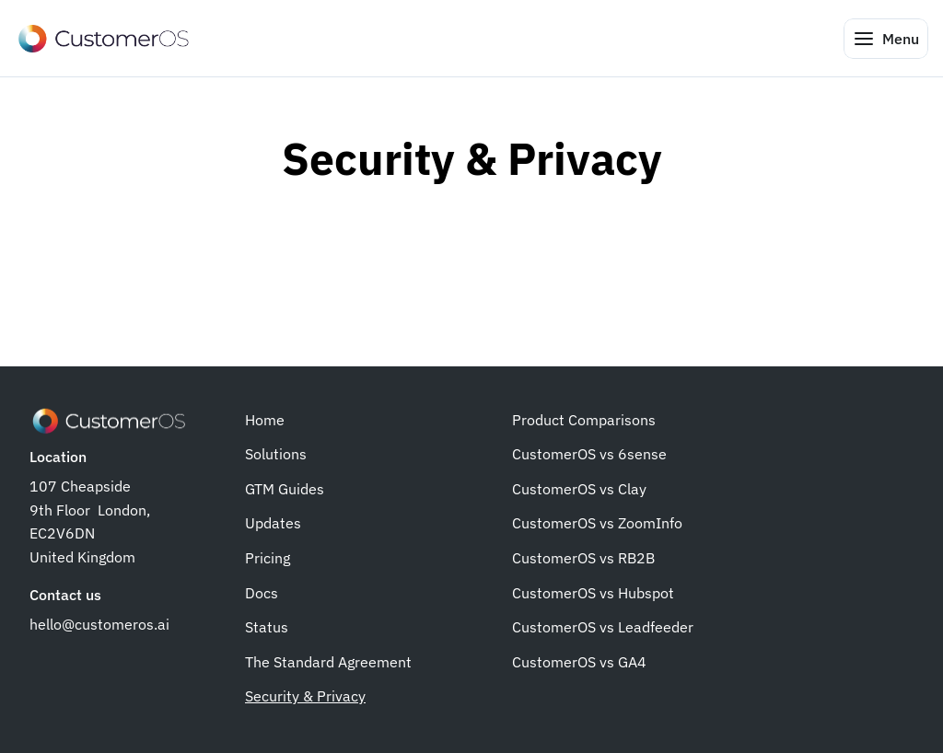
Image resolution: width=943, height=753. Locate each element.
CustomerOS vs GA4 (579, 662)
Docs (261, 593)
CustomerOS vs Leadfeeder (602, 627)
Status (266, 627)
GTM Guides (284, 489)
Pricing (267, 558)
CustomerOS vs (565, 523)
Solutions (276, 454)
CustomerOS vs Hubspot (593, 593)
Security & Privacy (305, 696)
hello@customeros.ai (99, 624)
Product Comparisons (584, 420)
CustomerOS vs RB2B (583, 558)
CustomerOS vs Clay (579, 489)
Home (265, 420)
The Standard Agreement (328, 662)
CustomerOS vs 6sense (589, 454)
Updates (273, 523)
